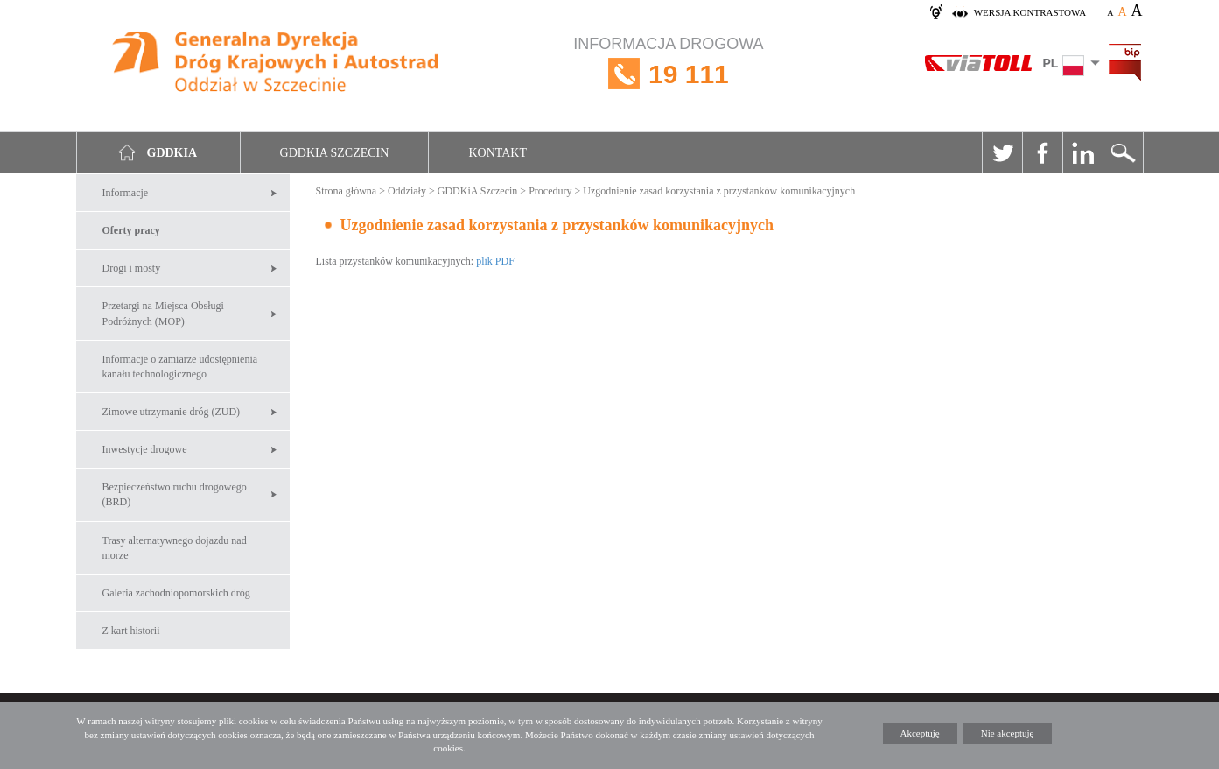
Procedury (550, 191)
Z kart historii (131, 630)
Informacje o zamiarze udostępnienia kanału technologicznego (180, 366)
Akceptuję (920, 733)
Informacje (125, 193)
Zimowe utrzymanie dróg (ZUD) (171, 412)
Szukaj (1123, 152)
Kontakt (497, 152)
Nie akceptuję (1007, 733)
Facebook (1042, 152)
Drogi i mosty (131, 268)
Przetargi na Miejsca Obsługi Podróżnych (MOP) (163, 313)
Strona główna (346, 191)
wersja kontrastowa (1030, 12)
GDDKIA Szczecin (334, 152)
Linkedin (1082, 152)
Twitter (1002, 152)
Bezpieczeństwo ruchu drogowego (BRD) (174, 494)
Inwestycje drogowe (144, 449)
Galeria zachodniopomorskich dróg (176, 593)
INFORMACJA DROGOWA (668, 74)
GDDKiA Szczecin (478, 191)
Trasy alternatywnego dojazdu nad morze (174, 547)
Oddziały (407, 191)
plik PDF (495, 261)
